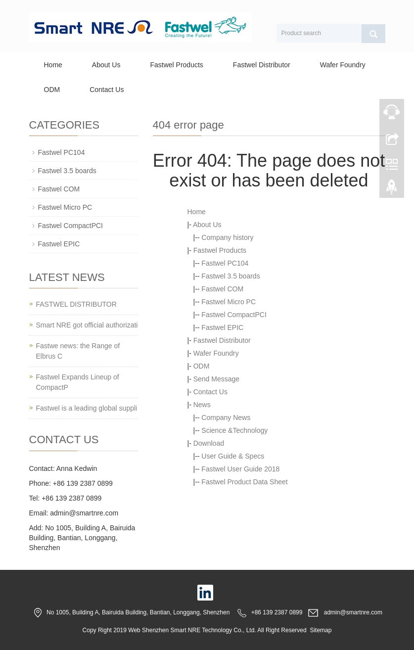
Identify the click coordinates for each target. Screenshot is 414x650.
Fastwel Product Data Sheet (244, 482)
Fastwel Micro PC (228, 302)
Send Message (216, 379)
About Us (106, 65)
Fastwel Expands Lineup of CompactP (77, 382)
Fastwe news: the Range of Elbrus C (78, 351)
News (202, 405)
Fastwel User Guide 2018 (240, 469)
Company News (225, 417)
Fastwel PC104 (224, 263)
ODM (52, 89)
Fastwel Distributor (261, 65)
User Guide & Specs (232, 456)
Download (208, 443)
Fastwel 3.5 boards (230, 276)
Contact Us (107, 89)
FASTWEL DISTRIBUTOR (76, 304)
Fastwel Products (176, 65)
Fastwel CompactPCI (233, 315)
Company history (227, 237)
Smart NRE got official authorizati (87, 325)
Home (53, 65)
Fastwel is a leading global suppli (87, 408)
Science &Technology (234, 430)
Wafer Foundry (343, 65)
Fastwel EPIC (222, 327)
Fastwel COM (222, 289)
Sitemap (320, 630)
